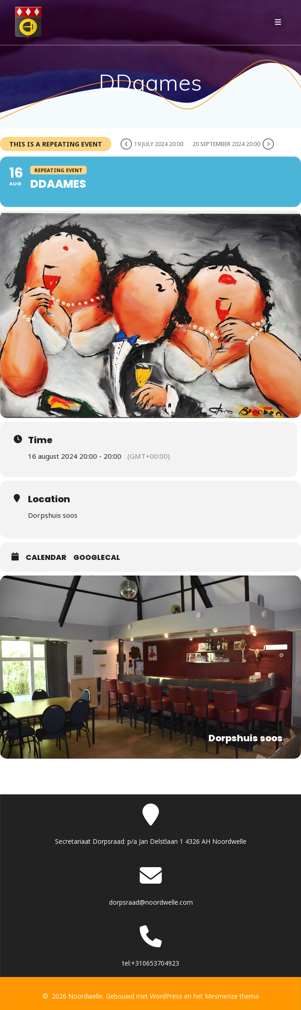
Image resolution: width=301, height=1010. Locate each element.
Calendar (46, 557)
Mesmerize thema (232, 996)
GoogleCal (96, 557)
